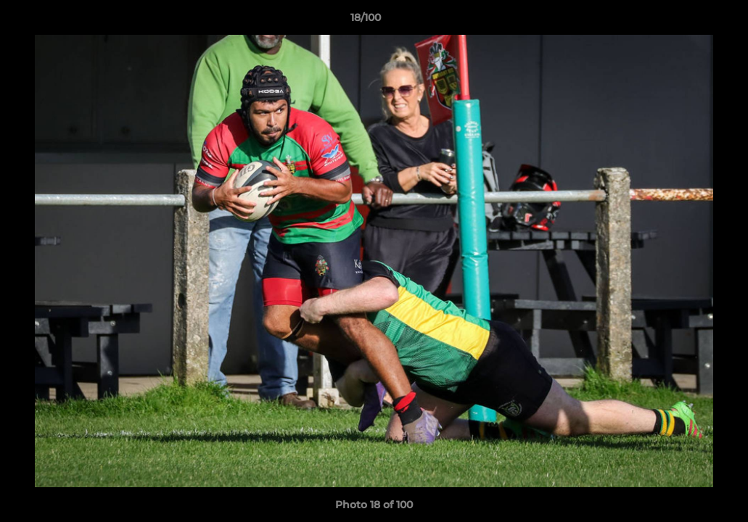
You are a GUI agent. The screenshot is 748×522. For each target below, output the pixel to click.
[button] (687, 21)
